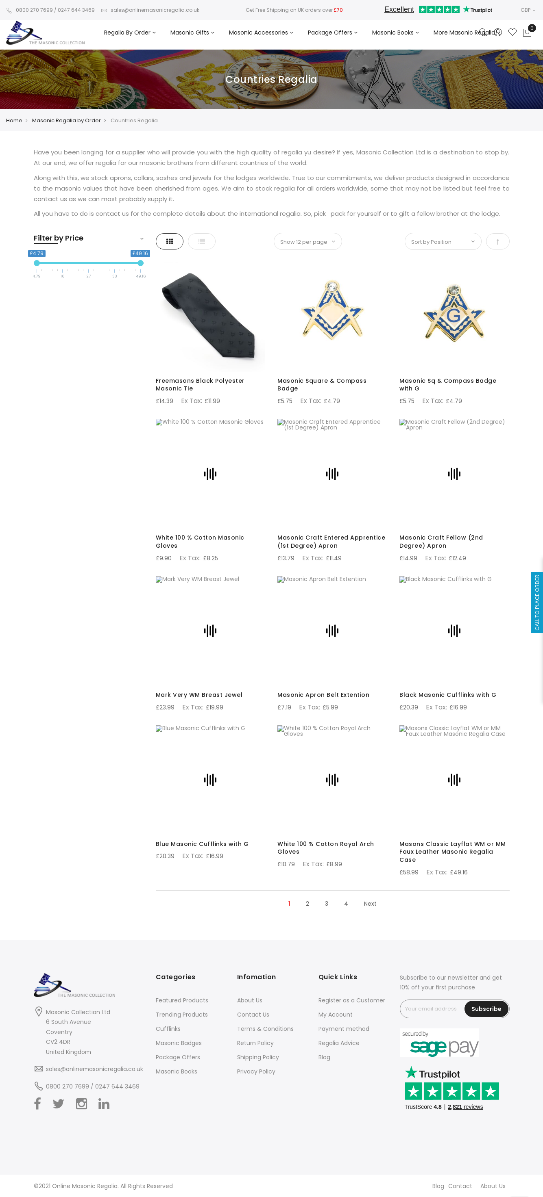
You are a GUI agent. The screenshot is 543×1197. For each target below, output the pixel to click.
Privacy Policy (256, 1071)
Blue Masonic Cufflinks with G (202, 844)
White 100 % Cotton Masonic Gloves (200, 541)
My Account (335, 1015)
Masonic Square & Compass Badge (321, 385)
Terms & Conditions (265, 1029)
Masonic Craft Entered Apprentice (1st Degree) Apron (331, 541)
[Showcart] (527, 33)
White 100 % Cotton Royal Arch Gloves (325, 848)
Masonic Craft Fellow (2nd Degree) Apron (441, 541)
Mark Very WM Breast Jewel (199, 695)
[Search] (483, 33)
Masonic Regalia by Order (66, 120)
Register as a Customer (351, 1000)
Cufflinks (168, 1029)
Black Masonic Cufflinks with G (447, 695)
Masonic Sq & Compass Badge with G (447, 385)
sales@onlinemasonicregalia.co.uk (150, 10)
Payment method (343, 1029)
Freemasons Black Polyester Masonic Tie (200, 385)
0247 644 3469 (76, 10)
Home (14, 120)
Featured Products (182, 1000)
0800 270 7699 (29, 10)
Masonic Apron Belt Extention (323, 695)
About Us (249, 1000)
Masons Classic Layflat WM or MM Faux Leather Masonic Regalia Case (452, 852)
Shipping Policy (258, 1057)
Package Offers (178, 1057)
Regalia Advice (339, 1043)
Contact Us (253, 1015)
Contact (460, 1186)
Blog (324, 1057)
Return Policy (255, 1043)
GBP (528, 10)
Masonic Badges (179, 1043)
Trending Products (182, 1015)
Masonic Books (176, 1071)
